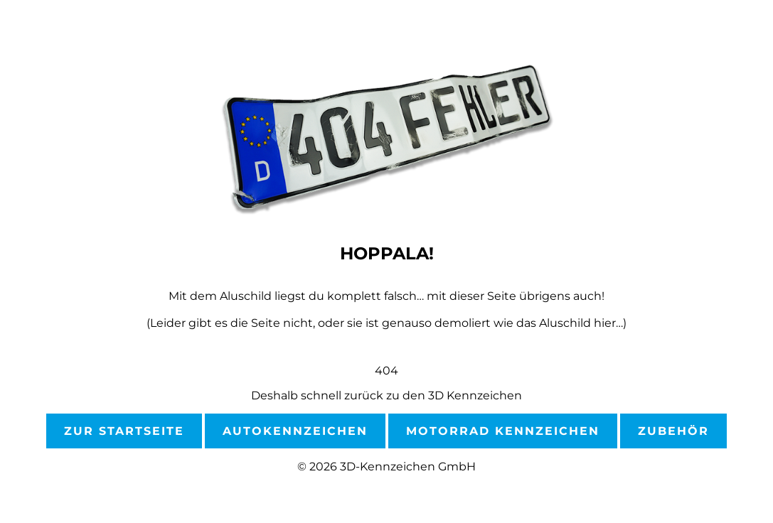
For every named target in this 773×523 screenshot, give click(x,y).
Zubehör (673, 431)
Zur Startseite (124, 431)
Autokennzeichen (295, 431)
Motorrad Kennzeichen (502, 431)
